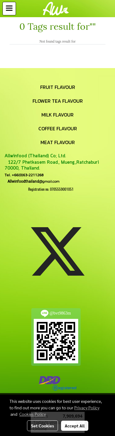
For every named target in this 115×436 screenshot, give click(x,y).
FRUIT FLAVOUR (57, 87)
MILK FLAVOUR (57, 114)
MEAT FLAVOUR (57, 142)
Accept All (75, 425)
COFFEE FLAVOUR (57, 128)
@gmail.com (32, 181)
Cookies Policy (32, 414)
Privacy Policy (86, 407)
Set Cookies (42, 425)
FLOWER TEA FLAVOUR (58, 101)
